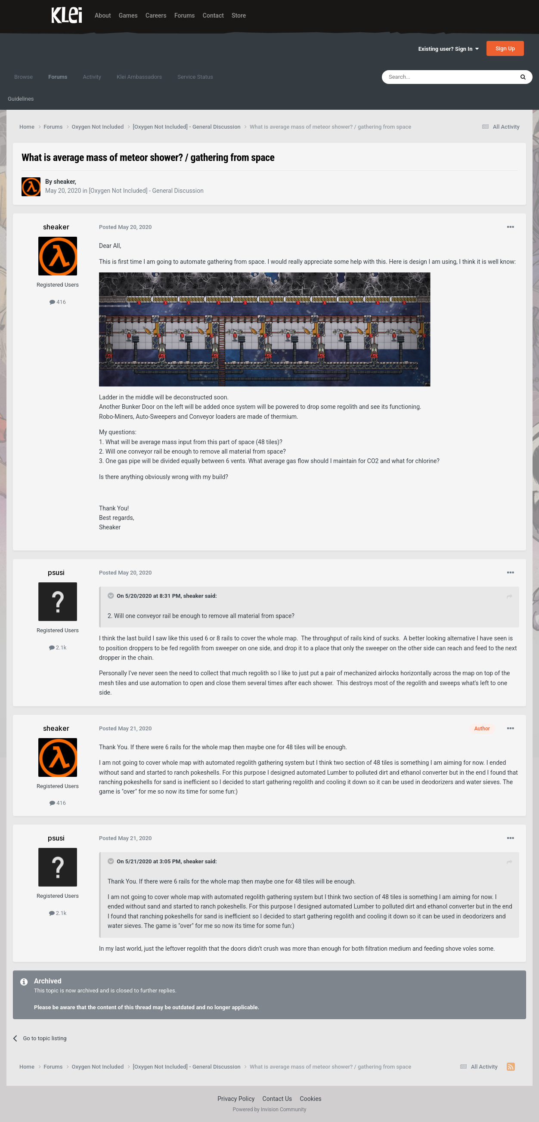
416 (58, 302)
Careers (156, 15)
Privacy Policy (235, 1098)
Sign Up (505, 48)
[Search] (427, 77)
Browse (23, 77)
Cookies (311, 1098)
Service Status (195, 77)
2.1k (58, 647)
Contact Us (277, 1098)
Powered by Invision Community (270, 1110)
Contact (213, 15)
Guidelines (21, 99)
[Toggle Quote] (111, 595)
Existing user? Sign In (448, 49)
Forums (184, 15)
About (103, 15)
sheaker (193, 596)
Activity (92, 77)
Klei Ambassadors (139, 77)
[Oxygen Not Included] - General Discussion (146, 190)
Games (128, 15)
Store (239, 15)
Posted (125, 227)
